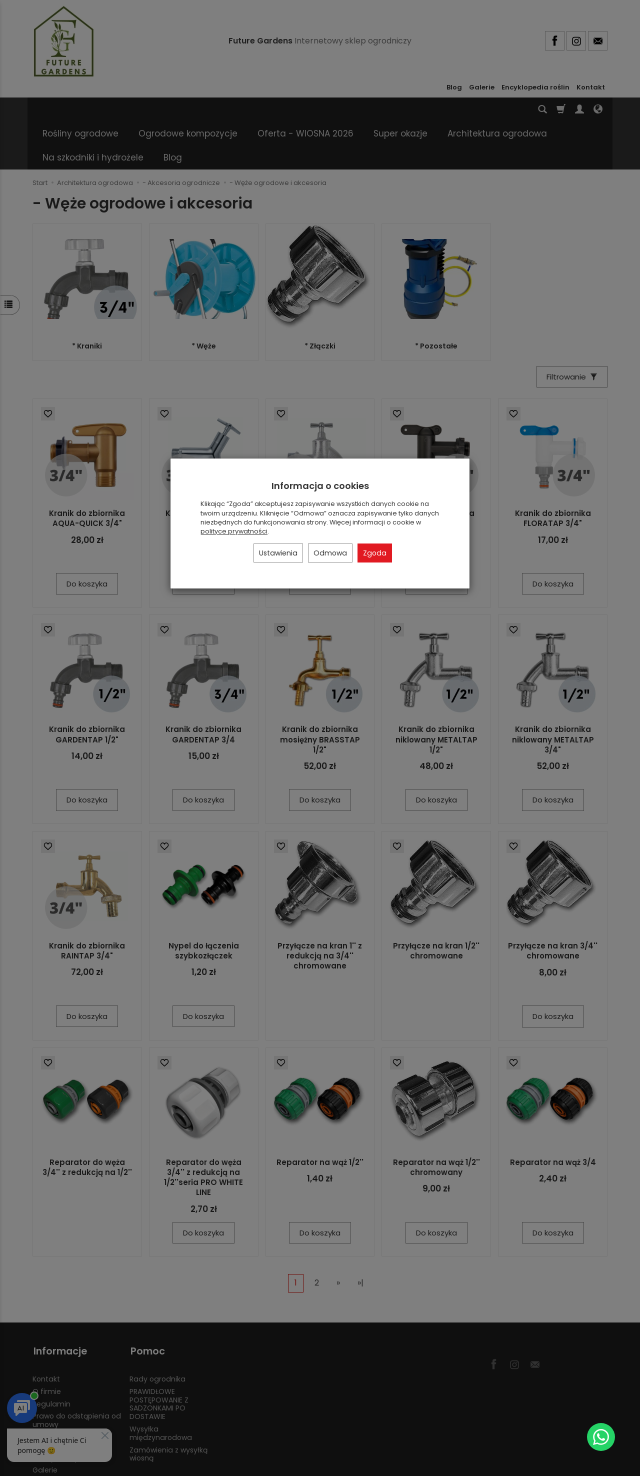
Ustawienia (278, 553)
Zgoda (374, 553)
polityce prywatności (234, 531)
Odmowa (330, 553)
